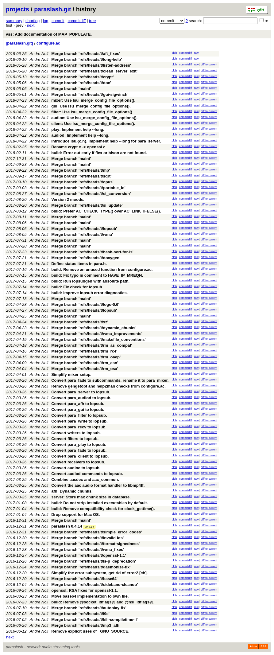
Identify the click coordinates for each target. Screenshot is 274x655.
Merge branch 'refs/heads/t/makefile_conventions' (98, 339)
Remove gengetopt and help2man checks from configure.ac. (108, 386)
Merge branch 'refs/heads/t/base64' (84, 578)
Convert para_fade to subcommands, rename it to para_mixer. (109, 380)
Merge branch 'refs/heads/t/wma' (82, 234)
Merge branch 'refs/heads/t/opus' (82, 182)
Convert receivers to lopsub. (78, 462)
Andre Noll (39, 53)
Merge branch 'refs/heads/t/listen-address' (91, 65)
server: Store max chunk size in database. (91, 497)
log (45, 20)
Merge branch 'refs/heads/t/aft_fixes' (85, 53)
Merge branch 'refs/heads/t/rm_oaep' (86, 357)
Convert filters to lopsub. (74, 438)
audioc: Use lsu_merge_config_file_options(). (94, 117)
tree (92, 20)
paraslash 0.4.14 (66, 526)
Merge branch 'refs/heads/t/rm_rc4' (84, 351)
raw (196, 52)
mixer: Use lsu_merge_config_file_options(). (93, 100)
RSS (263, 646)
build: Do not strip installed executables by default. (99, 503)
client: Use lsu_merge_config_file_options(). (93, 123)
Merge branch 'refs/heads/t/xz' (79, 322)
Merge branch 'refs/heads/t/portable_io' (88, 187)
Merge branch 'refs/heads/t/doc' (81, 82)
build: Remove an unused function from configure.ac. (101, 269)
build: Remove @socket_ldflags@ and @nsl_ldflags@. (102, 602)
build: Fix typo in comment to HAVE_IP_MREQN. (97, 275)
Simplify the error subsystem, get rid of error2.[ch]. (99, 573)
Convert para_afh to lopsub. (77, 403)
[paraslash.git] (19, 43)
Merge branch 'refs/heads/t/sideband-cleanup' (94, 584)
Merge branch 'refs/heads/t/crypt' (82, 77)
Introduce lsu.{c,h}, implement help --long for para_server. (106, 141)
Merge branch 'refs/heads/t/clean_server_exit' (94, 71)
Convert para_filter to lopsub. (79, 415)
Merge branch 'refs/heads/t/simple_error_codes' (96, 532)
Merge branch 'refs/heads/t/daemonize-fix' (90, 567)
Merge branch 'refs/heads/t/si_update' (86, 205)
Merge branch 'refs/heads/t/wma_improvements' (96, 333)
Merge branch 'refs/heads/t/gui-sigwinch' (89, 94)
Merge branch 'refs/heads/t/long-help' (86, 59)
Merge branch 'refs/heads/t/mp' (80, 170)
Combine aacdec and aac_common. (85, 479)
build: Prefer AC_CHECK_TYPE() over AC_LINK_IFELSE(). (106, 211)
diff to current (209, 64)
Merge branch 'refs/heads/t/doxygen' (85, 257)
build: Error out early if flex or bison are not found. (99, 152)
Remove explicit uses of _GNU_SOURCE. (90, 631)
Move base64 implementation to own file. (90, 596)
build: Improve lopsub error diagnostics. (89, 292)
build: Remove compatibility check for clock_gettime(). (103, 508)
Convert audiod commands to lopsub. (87, 473)
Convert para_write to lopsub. (79, 421)
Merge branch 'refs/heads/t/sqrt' (81, 176)
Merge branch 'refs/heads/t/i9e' (80, 613)
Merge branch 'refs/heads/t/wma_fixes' (87, 549)
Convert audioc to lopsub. (75, 468)
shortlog (32, 20)
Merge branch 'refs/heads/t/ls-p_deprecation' (93, 561)
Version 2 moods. (67, 199)
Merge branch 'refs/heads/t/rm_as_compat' (91, 345)
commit (58, 20)
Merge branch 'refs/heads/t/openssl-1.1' (88, 555)
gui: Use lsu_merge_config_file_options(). (91, 106)
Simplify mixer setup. (71, 374)
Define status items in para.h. (79, 263)
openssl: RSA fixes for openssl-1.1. (84, 590)
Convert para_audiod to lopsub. (81, 398)
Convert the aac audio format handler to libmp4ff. (98, 485)
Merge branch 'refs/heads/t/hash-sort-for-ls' (92, 252)
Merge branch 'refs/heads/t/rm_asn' (84, 363)
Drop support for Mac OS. (75, 514)
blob (174, 52)
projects (17, 9)
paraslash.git (52, 9)
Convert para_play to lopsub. (78, 444)
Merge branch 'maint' (71, 88)
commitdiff (77, 20)
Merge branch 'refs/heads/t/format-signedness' (95, 543)
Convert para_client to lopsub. (80, 456)
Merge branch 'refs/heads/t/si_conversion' (91, 193)
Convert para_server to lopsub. (80, 392)
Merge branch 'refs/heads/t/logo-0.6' (85, 304)
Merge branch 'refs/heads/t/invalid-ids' (87, 538)
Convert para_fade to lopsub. (78, 450)
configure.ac (48, 43)
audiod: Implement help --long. (80, 135)
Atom (253, 646)
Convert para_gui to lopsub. (77, 409)
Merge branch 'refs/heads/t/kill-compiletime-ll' (94, 619)
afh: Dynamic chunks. (71, 491)
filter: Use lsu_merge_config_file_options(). (92, 112)
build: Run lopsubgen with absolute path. (90, 281)
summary (14, 20)
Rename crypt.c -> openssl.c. (78, 147)
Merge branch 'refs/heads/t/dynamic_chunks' (93, 328)
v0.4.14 (89, 526)
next (31, 25)
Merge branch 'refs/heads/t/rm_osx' (84, 368)
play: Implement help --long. (77, 129)
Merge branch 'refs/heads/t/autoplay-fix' (88, 608)
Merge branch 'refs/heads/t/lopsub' (84, 228)
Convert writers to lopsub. (76, 433)
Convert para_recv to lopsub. (78, 427)
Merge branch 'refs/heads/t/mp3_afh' (85, 625)
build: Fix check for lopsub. (77, 287)
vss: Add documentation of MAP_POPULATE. (49, 34)
